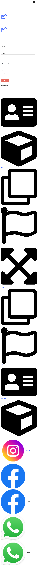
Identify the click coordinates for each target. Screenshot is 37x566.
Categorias (3, 10)
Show (2, 12)
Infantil (2, 16)
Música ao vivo (4, 15)
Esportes (3, 18)
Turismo (2, 22)
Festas (2, 17)
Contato (2, 20)
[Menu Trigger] (34, 2)
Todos (2, 19)
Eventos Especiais (4, 14)
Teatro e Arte (3, 13)
